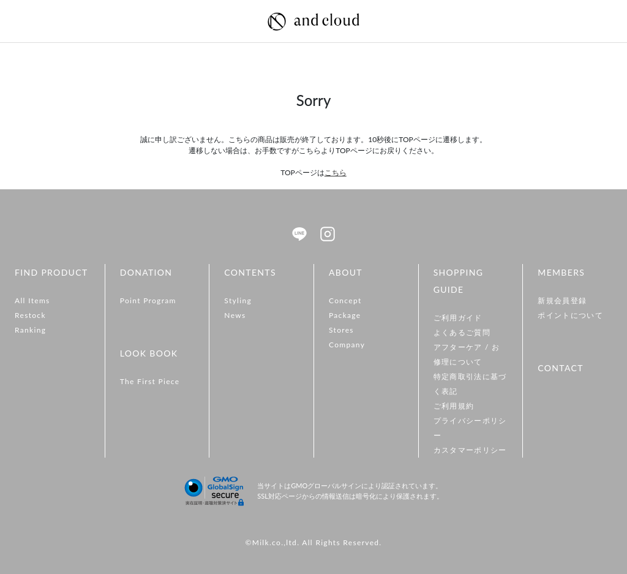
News (235, 315)
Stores (341, 329)
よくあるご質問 (462, 332)
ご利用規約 (454, 405)
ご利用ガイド (458, 317)
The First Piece (150, 381)
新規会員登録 (562, 300)
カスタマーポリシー (470, 450)
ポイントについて (570, 315)
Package (345, 315)
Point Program (148, 300)
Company (347, 344)
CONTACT (560, 368)
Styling (238, 300)
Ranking (30, 329)
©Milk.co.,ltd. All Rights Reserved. (313, 542)
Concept (345, 300)
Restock (30, 315)
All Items (32, 300)
